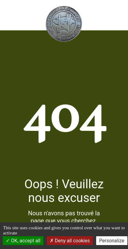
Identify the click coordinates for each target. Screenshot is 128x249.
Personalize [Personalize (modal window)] (111, 241)
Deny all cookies (70, 241)
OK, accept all (23, 241)
